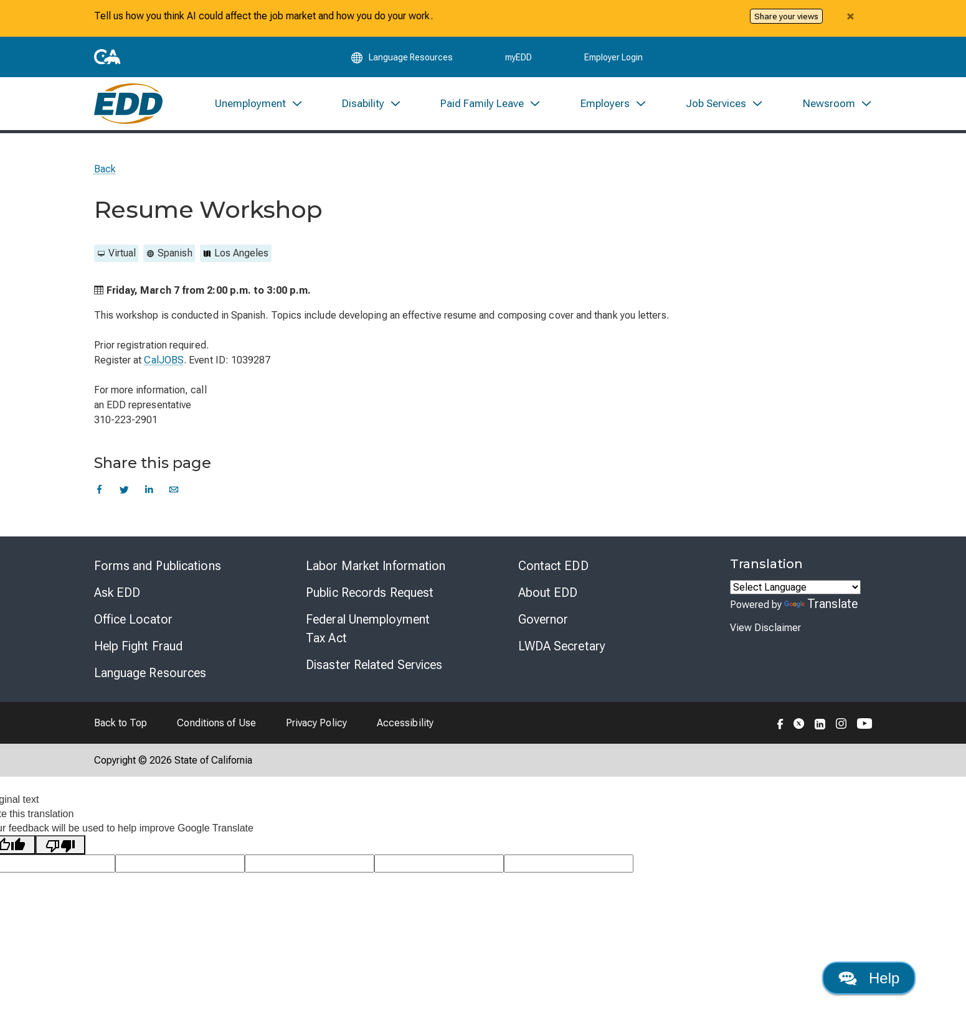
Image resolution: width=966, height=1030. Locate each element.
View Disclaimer (765, 628)
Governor (543, 619)
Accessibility (405, 723)
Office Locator (133, 619)
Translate (821, 603)
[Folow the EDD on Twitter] (799, 722)
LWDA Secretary (561, 646)
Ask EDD (117, 592)
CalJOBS (164, 360)
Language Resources (150, 672)
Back (105, 169)
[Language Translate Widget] (795, 587)
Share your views (786, 16)
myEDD (518, 57)
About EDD (548, 592)
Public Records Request (369, 592)
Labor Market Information (375, 565)
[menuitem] (258, 103)
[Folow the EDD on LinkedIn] (820, 722)
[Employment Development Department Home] (128, 103)
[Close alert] (851, 16)
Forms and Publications (157, 565)
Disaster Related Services (374, 664)
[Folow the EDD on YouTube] (865, 722)
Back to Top (121, 723)
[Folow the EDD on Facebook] (780, 722)
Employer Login (613, 57)
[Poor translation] (60, 844)
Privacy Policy (316, 723)
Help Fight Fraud (138, 646)
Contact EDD (553, 565)
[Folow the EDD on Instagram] (841, 722)
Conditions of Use (216, 723)
